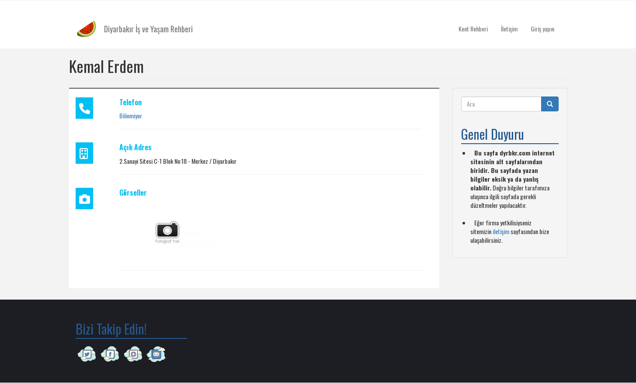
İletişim (509, 28)
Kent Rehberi (473, 28)
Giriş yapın (542, 28)
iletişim (501, 231)
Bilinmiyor (130, 115)
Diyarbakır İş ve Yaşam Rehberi (148, 29)
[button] (167, 231)
